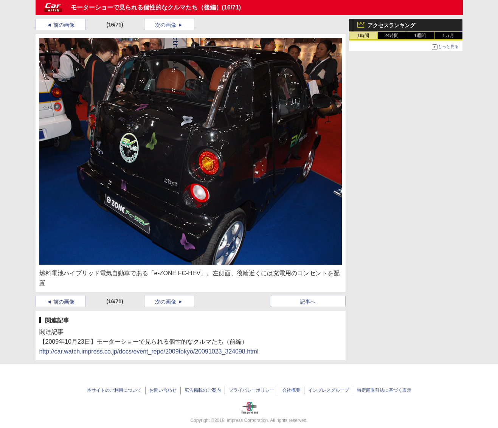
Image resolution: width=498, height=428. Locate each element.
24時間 (392, 35)
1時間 (363, 35)
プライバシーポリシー (251, 390)
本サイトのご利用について (114, 390)
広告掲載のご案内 (203, 390)
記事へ (308, 302)
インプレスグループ (328, 390)
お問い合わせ (163, 390)
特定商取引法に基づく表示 (384, 390)
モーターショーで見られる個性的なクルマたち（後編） (146, 7)
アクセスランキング (391, 25)
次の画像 (165, 25)
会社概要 (291, 390)
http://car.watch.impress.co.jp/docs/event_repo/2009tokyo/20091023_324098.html (149, 351)
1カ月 (448, 35)
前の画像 (63, 25)
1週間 (420, 35)
